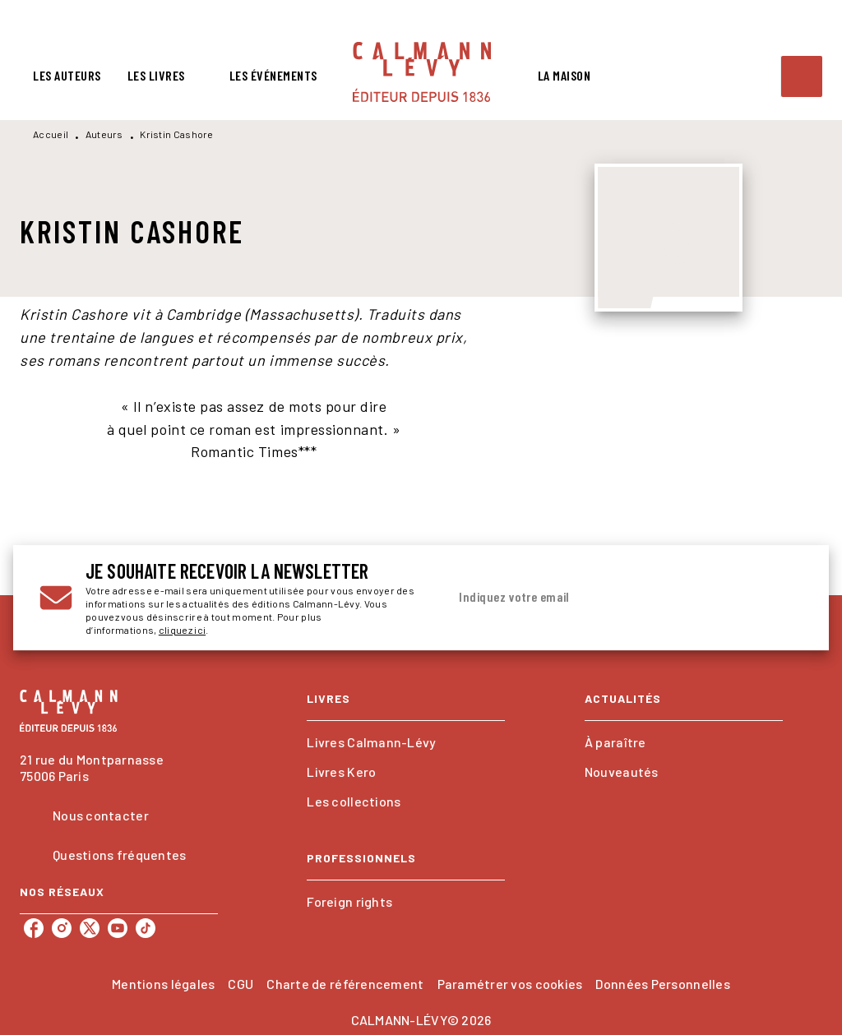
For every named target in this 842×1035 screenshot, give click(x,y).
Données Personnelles (662, 983)
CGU (240, 983)
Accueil (50, 134)
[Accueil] (422, 72)
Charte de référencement (344, 983)
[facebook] (34, 928)
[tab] (67, 75)
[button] (406, 742)
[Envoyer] (783, 597)
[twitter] (90, 928)
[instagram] (62, 928)
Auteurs (104, 134)
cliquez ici (182, 629)
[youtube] (118, 928)
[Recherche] (801, 76)
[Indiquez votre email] (604, 597)
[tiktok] (146, 928)
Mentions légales (163, 983)
